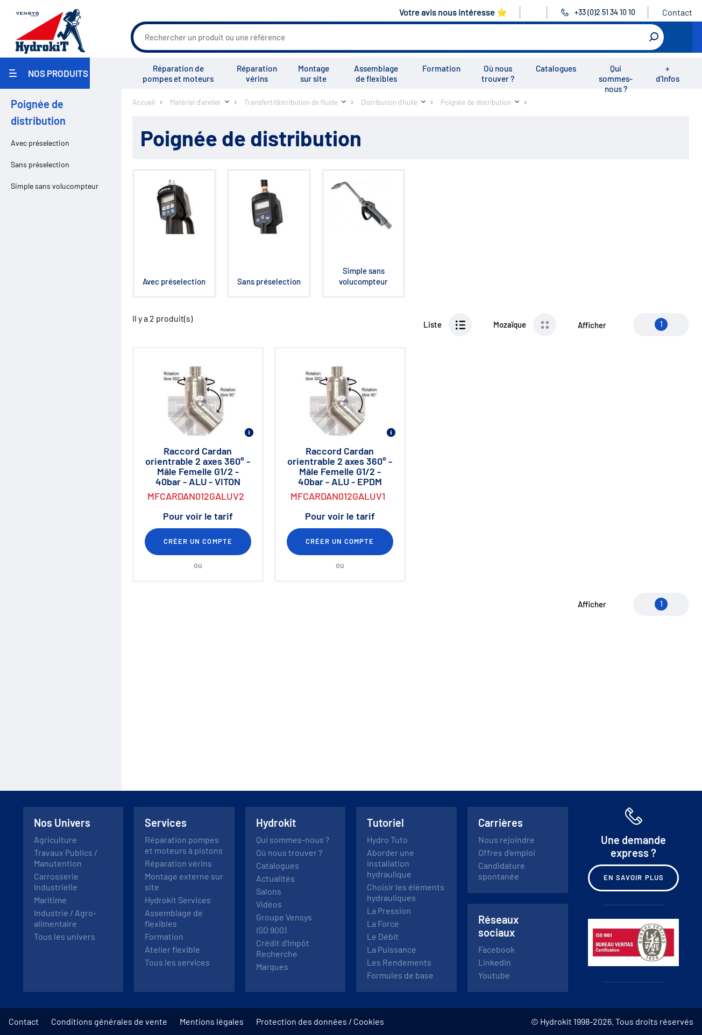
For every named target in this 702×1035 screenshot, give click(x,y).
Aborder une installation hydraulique (390, 863)
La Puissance (391, 949)
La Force (383, 923)
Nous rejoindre (506, 839)
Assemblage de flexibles (376, 73)
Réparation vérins (257, 73)
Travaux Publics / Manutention (65, 857)
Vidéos (269, 904)
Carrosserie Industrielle (56, 881)
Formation (441, 68)
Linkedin (494, 962)
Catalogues (556, 68)
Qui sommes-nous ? (616, 78)
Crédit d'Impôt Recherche (282, 948)
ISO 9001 (271, 930)
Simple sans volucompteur (54, 185)
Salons (268, 891)
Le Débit (383, 936)
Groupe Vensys (284, 917)
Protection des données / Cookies (320, 1021)
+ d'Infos (667, 73)
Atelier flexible (172, 949)
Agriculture (55, 839)
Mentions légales (212, 1021)
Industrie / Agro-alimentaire (65, 918)
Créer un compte (198, 541)
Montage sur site (313, 73)
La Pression (389, 910)
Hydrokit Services (178, 900)
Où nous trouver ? (497, 73)
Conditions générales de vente (109, 1021)
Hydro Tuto (387, 839)
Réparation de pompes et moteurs (178, 73)
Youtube (494, 975)
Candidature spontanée (501, 870)
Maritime (50, 900)
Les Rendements (399, 962)
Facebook (496, 949)
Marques (272, 966)
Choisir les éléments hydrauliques (405, 892)
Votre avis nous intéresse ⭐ (453, 12)
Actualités (275, 878)
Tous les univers (64, 936)
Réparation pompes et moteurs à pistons (184, 844)
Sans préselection (40, 164)
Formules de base (400, 975)
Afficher (592, 325)
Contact (677, 12)
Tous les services (177, 962)
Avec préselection (40, 142)
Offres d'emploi (506, 852)
